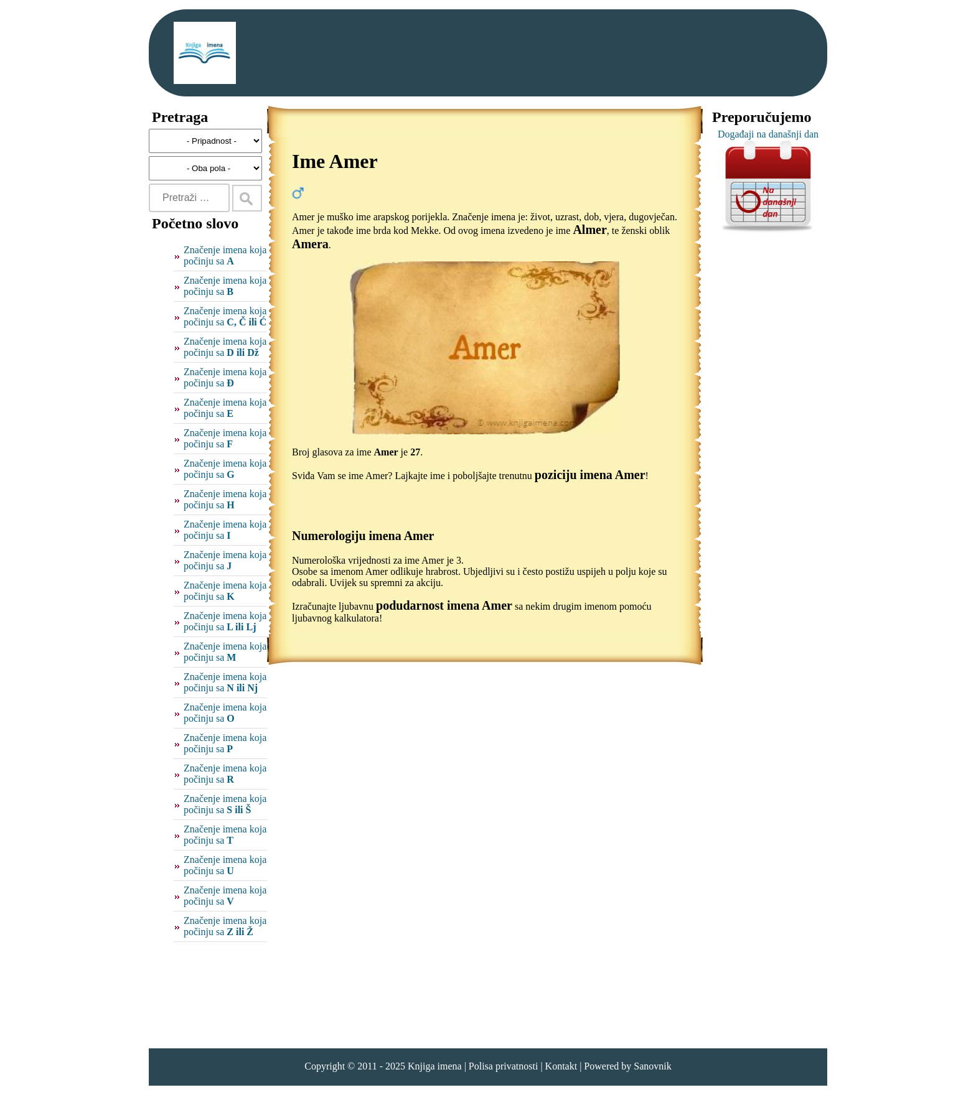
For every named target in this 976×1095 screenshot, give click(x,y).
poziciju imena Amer (590, 475)
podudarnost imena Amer (444, 605)
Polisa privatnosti (503, 1066)
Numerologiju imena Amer (363, 536)
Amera (310, 244)
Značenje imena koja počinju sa (225, 255)
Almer (589, 229)
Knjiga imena (435, 1066)
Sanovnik (652, 1066)
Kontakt (561, 1066)
